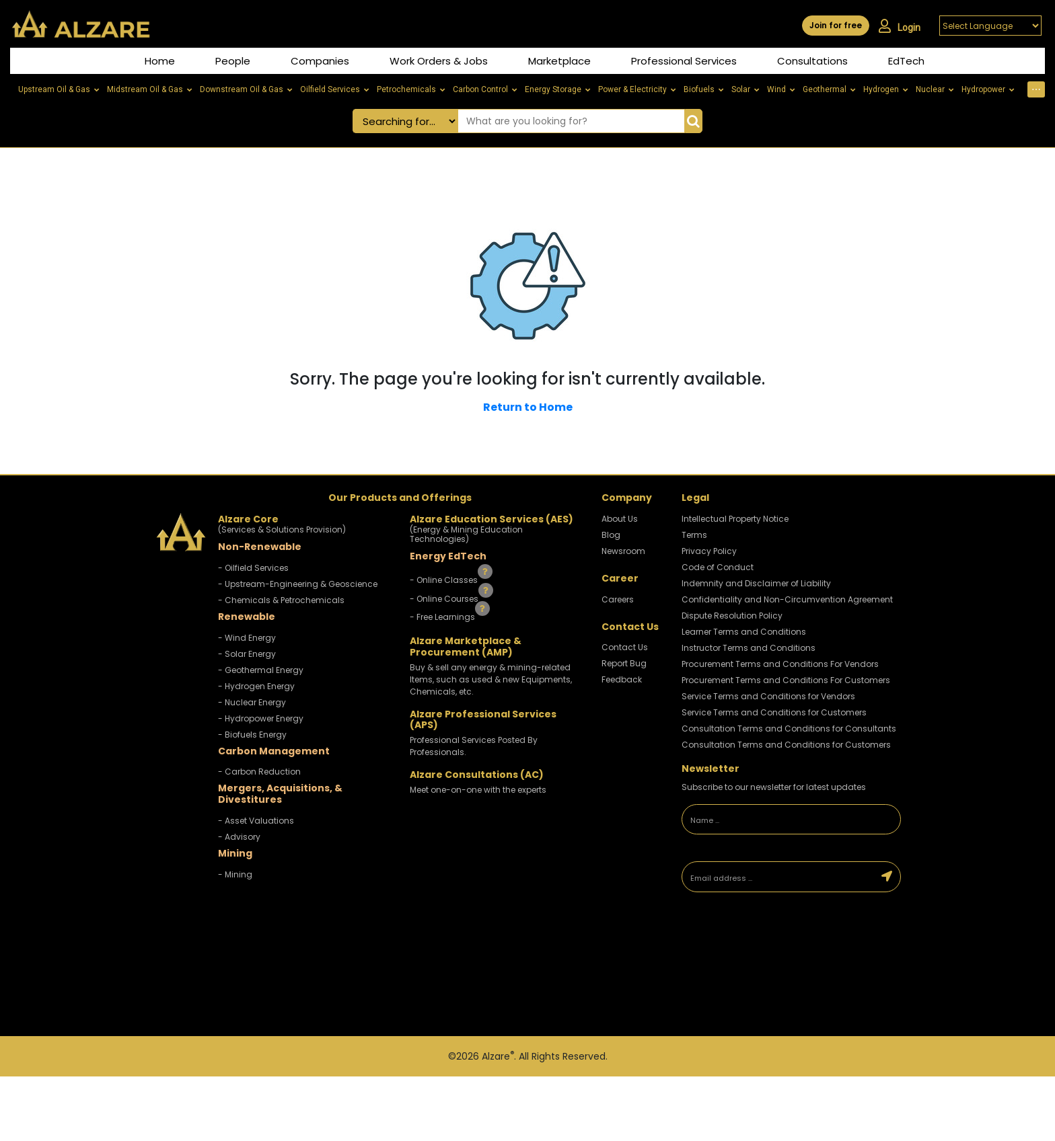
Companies (320, 61)
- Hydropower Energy (260, 718)
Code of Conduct (718, 567)
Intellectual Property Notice (735, 518)
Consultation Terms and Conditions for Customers (786, 744)
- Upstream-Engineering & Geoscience (297, 584)
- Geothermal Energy (260, 670)
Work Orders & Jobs (439, 61)
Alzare (498, 1056)
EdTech (906, 61)
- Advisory (239, 836)
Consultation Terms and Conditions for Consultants (789, 728)
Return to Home (528, 407)
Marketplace (559, 61)
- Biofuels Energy (252, 734)
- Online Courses (445, 598)
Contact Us (625, 647)
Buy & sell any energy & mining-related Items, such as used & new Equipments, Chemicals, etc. (491, 679)
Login (899, 26)
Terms (694, 535)
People (232, 61)
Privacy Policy (709, 551)
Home (160, 61)
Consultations (812, 61)
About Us (620, 518)
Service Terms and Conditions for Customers (774, 712)
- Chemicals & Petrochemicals (281, 600)
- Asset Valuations (256, 820)
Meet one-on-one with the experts (478, 789)
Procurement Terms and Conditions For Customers (786, 680)
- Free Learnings (443, 617)
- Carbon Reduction (259, 771)
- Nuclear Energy (252, 702)
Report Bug (624, 663)
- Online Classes (445, 580)
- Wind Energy (247, 637)
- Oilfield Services (253, 568)
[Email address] (778, 877)
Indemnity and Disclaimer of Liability (756, 583)
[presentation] (776, 945)
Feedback (622, 679)
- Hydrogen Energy (256, 686)
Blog (611, 535)
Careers (618, 599)
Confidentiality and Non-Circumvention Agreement (787, 599)
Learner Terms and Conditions (744, 631)
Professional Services (684, 61)
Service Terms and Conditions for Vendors (768, 696)
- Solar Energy (247, 654)
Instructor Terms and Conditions (748, 648)
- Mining (235, 874)
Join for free (835, 25)
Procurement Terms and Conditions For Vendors (780, 664)
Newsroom (623, 551)
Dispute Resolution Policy (732, 615)
